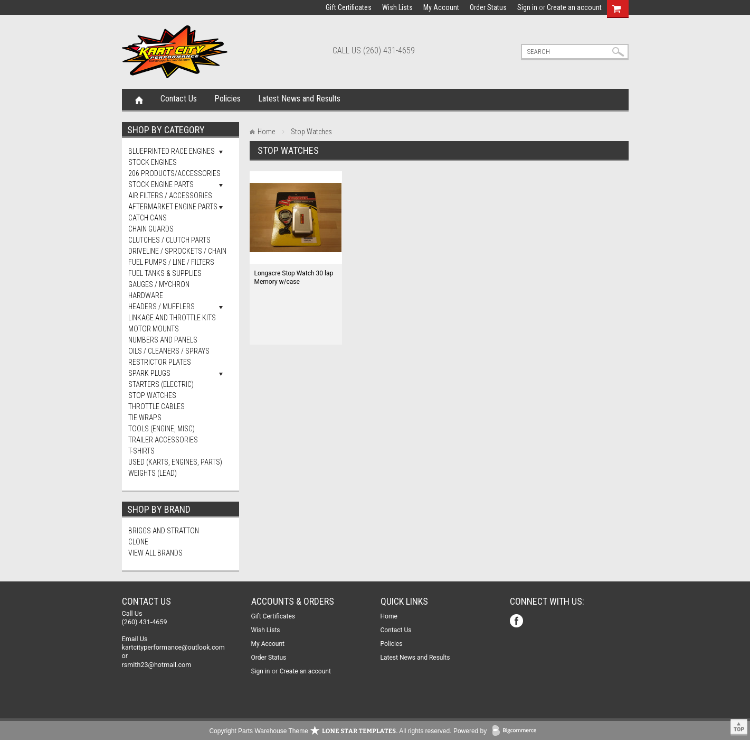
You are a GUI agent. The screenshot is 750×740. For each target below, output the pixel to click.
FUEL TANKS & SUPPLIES (165, 273)
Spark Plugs (149, 373)
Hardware (145, 295)
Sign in (527, 7)
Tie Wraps (145, 417)
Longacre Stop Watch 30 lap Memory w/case (294, 277)
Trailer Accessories (163, 440)
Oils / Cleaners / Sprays (169, 351)
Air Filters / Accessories (170, 195)
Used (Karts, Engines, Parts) (175, 462)
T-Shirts (141, 451)
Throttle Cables (156, 406)
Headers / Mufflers (161, 306)
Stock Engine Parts (161, 184)
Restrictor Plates (159, 362)
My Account (441, 7)
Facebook (517, 622)
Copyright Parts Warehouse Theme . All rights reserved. (330, 731)
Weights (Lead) (152, 473)
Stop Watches (152, 395)
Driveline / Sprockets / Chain (177, 251)
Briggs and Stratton (163, 530)
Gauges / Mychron (158, 284)
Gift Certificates (349, 7)
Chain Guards (151, 229)
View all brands (155, 553)
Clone (138, 542)
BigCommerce (516, 731)
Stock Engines (152, 162)
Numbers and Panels (162, 340)
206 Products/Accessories (174, 173)
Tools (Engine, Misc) (161, 428)
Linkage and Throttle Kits (172, 317)
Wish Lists (397, 7)
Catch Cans (147, 218)
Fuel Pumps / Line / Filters (171, 262)
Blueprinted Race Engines (171, 151)
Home (139, 99)
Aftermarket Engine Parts (172, 206)
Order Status (488, 7)
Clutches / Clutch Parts (169, 240)
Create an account (574, 7)
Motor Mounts (153, 329)
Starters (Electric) (161, 384)
